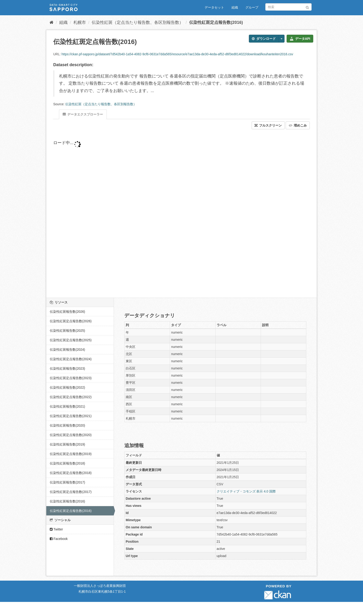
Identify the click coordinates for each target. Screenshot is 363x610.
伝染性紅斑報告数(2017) (67, 482)
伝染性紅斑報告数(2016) (67, 501)
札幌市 (79, 22)
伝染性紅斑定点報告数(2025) (70, 340)
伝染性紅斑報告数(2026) (67, 311)
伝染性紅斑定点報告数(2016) (216, 22)
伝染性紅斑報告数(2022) (67, 387)
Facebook (59, 539)
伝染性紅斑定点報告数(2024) (70, 359)
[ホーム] (51, 22)
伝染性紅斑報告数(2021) (67, 406)
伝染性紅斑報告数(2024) (67, 349)
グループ (251, 7)
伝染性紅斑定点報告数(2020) (70, 435)
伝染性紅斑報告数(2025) (67, 330)
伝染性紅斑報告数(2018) (67, 463)
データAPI (300, 38)
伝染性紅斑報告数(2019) (67, 444)
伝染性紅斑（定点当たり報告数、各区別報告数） (137, 22)
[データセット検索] (288, 7)
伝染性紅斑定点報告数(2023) (70, 378)
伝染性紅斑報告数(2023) (67, 368)
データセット (214, 7)
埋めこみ (298, 125)
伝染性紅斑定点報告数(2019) (70, 454)
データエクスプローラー (83, 114)
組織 (235, 7)
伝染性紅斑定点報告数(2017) (70, 492)
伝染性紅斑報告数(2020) (67, 425)
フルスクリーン (268, 125)
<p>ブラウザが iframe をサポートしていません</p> (164, 213)
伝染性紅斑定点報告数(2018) (70, 473)
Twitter (56, 529)
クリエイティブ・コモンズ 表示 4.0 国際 (246, 491)
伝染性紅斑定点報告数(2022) (70, 397)
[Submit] (307, 7)
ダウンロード (264, 38)
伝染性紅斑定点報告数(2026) (70, 321)
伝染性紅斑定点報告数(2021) (70, 416)
